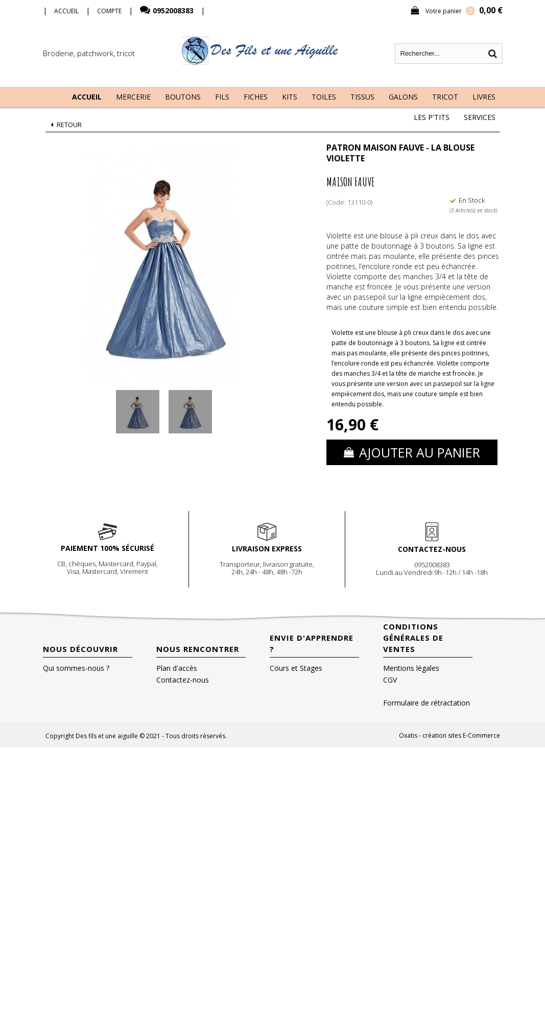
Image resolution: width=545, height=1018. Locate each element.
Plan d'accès (176, 668)
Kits (289, 97)
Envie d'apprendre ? (311, 643)
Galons (403, 97)
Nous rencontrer (197, 649)
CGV (390, 680)
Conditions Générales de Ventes (413, 637)
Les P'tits (431, 117)
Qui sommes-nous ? (76, 668)
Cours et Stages (296, 668)
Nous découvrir (80, 649)
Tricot (445, 97)
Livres (483, 97)
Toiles (324, 97)
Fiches (256, 97)
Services (479, 117)
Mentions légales (411, 668)
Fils (222, 97)
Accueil (87, 97)
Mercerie (133, 97)
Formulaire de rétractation (426, 703)
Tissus (362, 97)
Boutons (183, 97)
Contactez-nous (182, 680)
